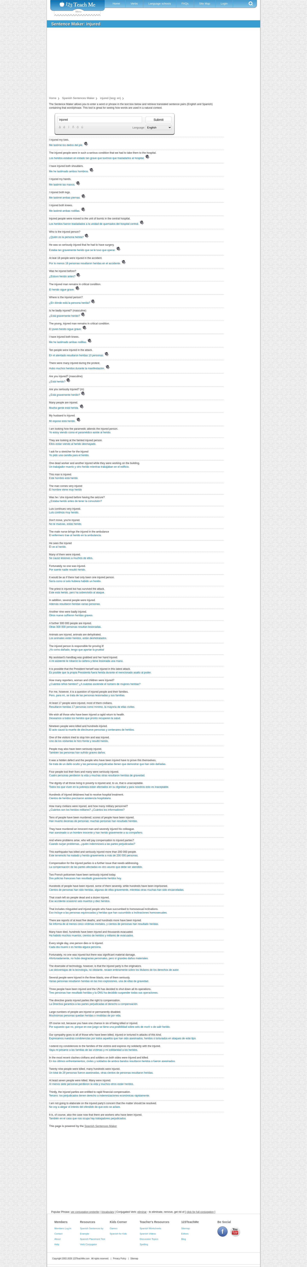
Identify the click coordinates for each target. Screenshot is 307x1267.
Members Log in (62, 1228)
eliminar (141, 1211)
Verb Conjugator (88, 1244)
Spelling (144, 1244)
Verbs (134, 3)
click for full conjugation (200, 1211)
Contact (58, 1233)
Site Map (204, 3)
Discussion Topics (149, 1239)
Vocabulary (107, 1211)
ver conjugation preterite (85, 1211)
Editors (184, 1233)
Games (113, 1228)
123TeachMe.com (81, 1258)
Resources (87, 1222)
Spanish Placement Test (92, 1239)
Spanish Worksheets (150, 1228)
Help (56, 1244)
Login (224, 3)
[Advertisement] (150, 63)
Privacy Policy (119, 1258)
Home (116, 3)
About (57, 1239)
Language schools (159, 3)
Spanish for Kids (118, 1233)
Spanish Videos (148, 1233)
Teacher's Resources (154, 1222)
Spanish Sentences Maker (100, 1126)
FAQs (184, 3)
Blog (183, 1239)
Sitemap (185, 1228)
